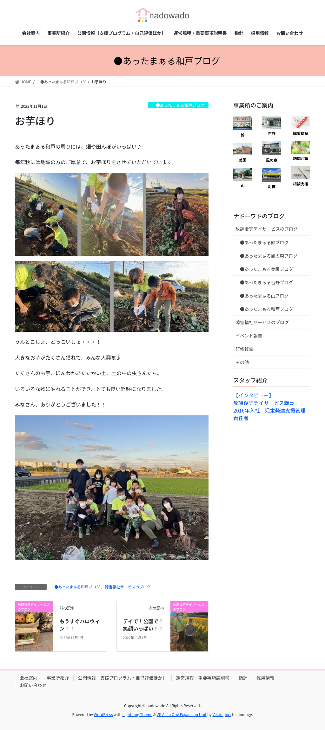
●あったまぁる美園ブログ (264, 269)
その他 (242, 362)
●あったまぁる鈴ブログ (262, 242)
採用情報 (266, 678)
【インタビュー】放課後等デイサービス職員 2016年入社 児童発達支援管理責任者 (269, 406)
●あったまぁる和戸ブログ (178, 105)
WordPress (103, 714)
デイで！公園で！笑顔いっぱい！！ (143, 624)
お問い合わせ (33, 685)
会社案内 (28, 678)
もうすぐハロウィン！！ (79, 624)
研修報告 (244, 349)
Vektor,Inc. (221, 714)
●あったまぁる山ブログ (262, 295)
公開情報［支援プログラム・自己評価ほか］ (122, 678)
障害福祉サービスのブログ (128, 586)
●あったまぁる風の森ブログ (266, 256)
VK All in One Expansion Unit (182, 714)
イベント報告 (248, 335)
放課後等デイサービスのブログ (266, 229)
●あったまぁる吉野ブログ (264, 282)
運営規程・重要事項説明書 (202, 678)
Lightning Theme (137, 714)
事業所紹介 (58, 678)
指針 (243, 678)
